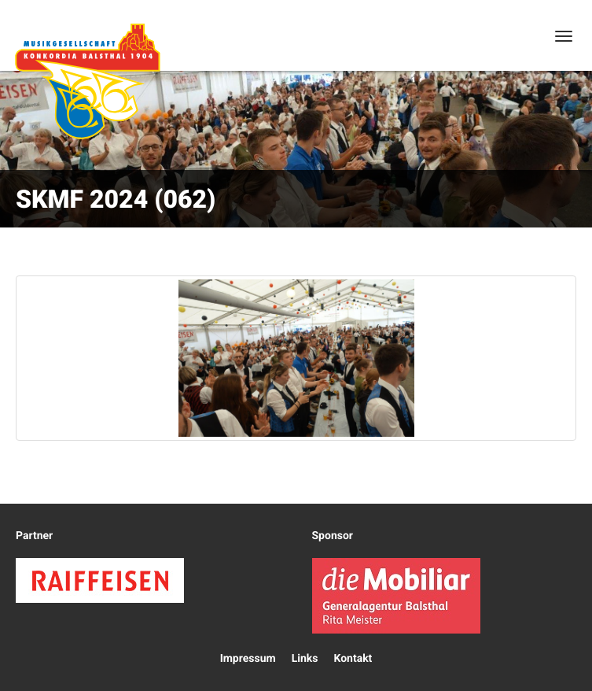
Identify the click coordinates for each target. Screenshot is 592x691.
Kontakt (352, 658)
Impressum (248, 658)
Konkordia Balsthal (87, 81)
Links (305, 658)
